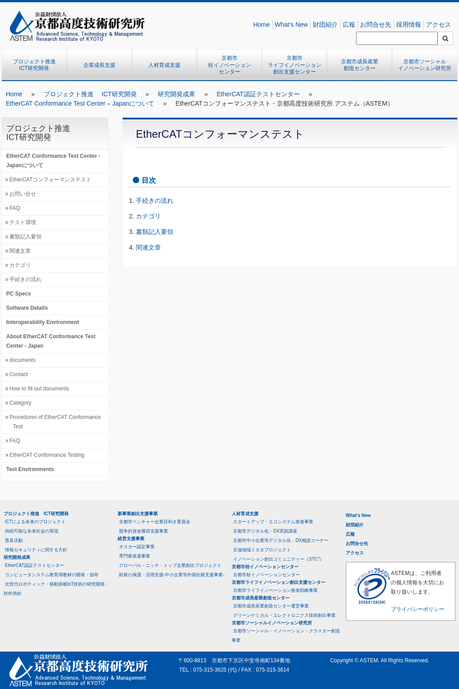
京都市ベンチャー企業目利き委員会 (154, 521)
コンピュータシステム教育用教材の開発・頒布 (51, 574)
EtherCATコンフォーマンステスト (50, 179)
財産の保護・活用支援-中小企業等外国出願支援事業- (172, 574)
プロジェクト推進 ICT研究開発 (37, 65)
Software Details (27, 308)
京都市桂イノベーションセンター (229, 65)
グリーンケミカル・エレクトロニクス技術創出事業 (284, 615)
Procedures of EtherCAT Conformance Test (55, 422)
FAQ (14, 208)
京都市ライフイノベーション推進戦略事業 (275, 590)
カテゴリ (20, 265)
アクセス (438, 24)
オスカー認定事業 (137, 546)
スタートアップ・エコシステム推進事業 (273, 521)
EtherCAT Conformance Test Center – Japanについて (80, 103)
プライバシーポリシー (417, 609)
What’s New (291, 24)
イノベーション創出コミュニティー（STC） (278, 559)
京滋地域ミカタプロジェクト (262, 549)
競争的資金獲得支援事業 (143, 531)
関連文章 (20, 251)
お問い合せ (22, 194)
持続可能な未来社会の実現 (31, 531)
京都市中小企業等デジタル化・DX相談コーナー (280, 540)
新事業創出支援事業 (138, 513)
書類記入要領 (25, 237)
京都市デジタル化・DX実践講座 (265, 531)
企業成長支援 (99, 65)
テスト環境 (22, 222)
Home (261, 24)
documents (22, 360)
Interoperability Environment (42, 322)
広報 (349, 24)
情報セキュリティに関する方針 (36, 549)
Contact (18, 374)
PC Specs (18, 294)
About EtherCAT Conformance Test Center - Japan (50, 341)
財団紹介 (325, 24)
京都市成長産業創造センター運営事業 (271, 605)
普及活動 (14, 540)
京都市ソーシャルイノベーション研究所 (424, 65)
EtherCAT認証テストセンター (258, 94)
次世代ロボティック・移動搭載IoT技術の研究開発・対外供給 (56, 589)
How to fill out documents (39, 389)
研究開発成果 (176, 94)
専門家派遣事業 (134, 556)
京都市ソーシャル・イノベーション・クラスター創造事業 (286, 635)
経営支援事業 (131, 538)
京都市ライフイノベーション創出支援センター (294, 65)
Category (20, 403)
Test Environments (30, 469)
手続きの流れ (25, 279)
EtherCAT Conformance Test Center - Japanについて (53, 160)
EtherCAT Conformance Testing (46, 455)
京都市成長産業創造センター (359, 65)
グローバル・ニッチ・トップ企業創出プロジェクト (170, 565)
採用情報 (408, 24)
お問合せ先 (375, 24)
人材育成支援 (164, 65)
